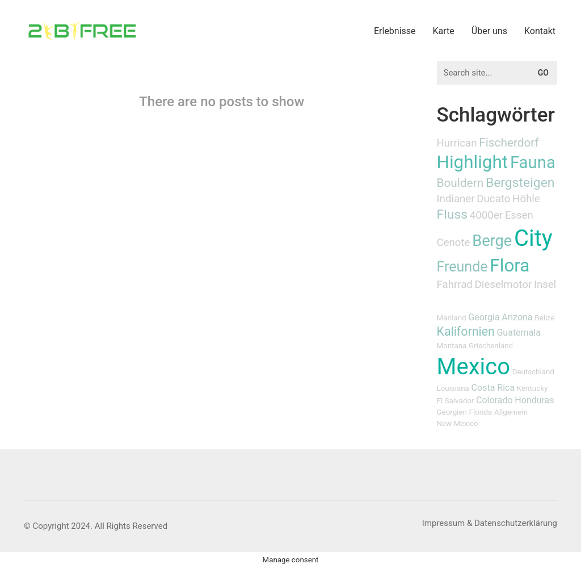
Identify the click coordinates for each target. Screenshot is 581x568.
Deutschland (533, 371)
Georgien (452, 412)
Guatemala (518, 332)
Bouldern (460, 183)
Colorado (494, 400)
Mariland (451, 318)
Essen (519, 215)
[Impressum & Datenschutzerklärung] (489, 523)
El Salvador (455, 400)
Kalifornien (466, 331)
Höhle (526, 199)
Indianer (456, 199)
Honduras (534, 400)
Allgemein (511, 412)
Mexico (473, 366)
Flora (509, 265)
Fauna (532, 162)
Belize (544, 318)
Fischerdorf (509, 142)
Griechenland (491, 345)
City (533, 238)
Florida (480, 412)
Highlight (472, 162)
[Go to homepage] (82, 30)
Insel (545, 284)
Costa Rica (493, 387)
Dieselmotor (503, 284)
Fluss (452, 214)
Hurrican (457, 143)
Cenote (453, 242)
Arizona (517, 317)
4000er (486, 215)
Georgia (483, 317)
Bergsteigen (520, 182)
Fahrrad (455, 284)
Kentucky (532, 388)
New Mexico (457, 423)
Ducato (493, 199)
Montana (452, 345)
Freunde (462, 266)
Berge (492, 241)
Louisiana (453, 388)
